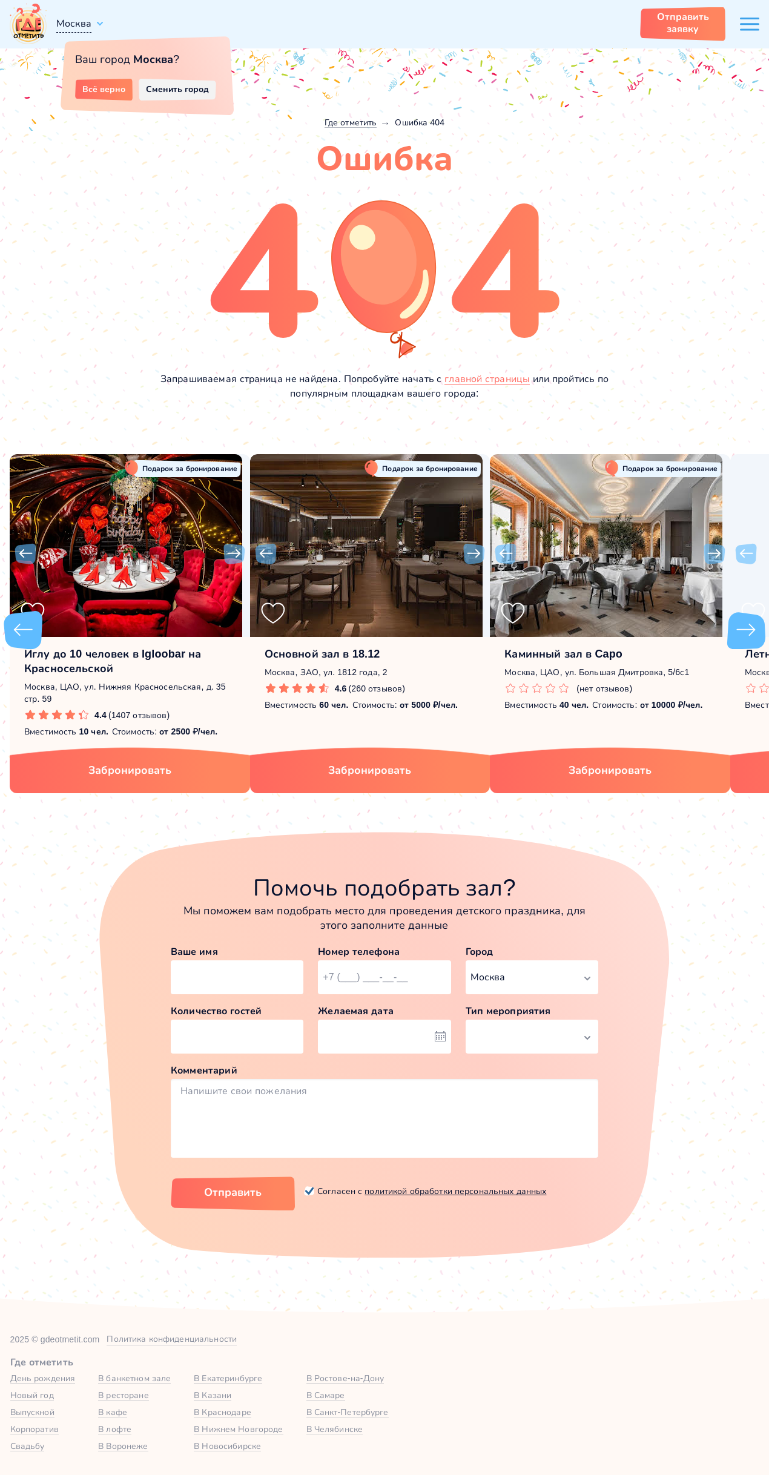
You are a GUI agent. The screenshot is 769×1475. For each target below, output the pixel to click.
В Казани (212, 1395)
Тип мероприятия (508, 1011)
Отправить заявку (683, 23)
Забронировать (129, 770)
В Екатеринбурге (228, 1378)
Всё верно (103, 89)
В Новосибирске (227, 1446)
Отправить (233, 1192)
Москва (73, 23)
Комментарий (204, 1070)
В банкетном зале (134, 1378)
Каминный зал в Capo (563, 654)
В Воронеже (123, 1446)
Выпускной (32, 1412)
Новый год (32, 1395)
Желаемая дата (356, 1011)
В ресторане (123, 1395)
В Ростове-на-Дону (345, 1378)
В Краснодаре (222, 1412)
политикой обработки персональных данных (455, 1191)
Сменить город (177, 89)
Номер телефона (359, 951)
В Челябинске (334, 1429)
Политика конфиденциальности (172, 1339)
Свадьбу (27, 1446)
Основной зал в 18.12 (322, 654)
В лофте (114, 1429)
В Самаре (325, 1395)
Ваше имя (194, 951)
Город (479, 951)
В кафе (112, 1412)
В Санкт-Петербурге (347, 1412)
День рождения (43, 1378)
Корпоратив (34, 1429)
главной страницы (487, 379)
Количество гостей (216, 1011)
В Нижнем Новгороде (238, 1429)
